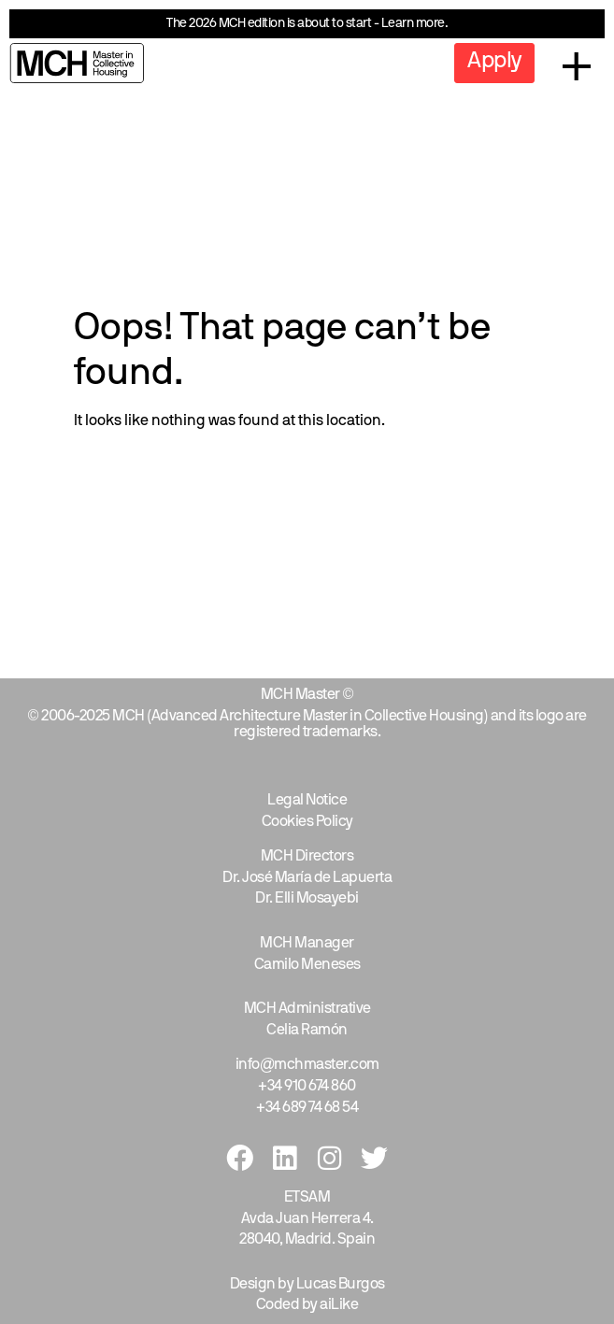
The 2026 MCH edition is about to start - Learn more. (307, 24)
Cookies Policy (307, 822)
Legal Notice (307, 800)
